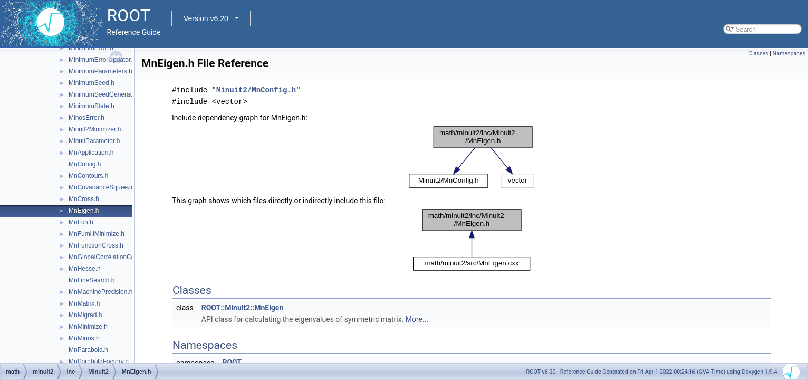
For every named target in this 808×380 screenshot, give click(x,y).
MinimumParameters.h (100, 71)
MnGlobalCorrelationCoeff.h (108, 257)
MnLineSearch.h (91, 280)
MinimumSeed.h (91, 83)
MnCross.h (84, 199)
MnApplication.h (91, 152)
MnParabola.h (88, 350)
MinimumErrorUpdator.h (102, 59)
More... (417, 319)
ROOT (232, 362)
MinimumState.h (91, 106)
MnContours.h (88, 175)
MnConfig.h (85, 164)
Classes (758, 53)
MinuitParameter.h (94, 141)
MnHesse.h (85, 268)
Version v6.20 (206, 18)
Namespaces (789, 53)
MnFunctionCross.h (96, 245)
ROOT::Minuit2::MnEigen (242, 307)
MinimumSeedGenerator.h (105, 94)
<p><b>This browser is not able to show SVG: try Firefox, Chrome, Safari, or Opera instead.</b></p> (471, 157)
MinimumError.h (91, 48)
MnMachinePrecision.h (100, 292)
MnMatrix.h (84, 303)
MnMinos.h (84, 338)
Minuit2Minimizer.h (95, 129)
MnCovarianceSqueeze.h (104, 187)
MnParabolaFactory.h (99, 361)
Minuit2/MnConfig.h (256, 90)
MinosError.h (86, 117)
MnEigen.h (84, 210)
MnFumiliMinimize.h (96, 234)
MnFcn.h (81, 222)
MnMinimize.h (88, 326)
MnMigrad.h (85, 315)
